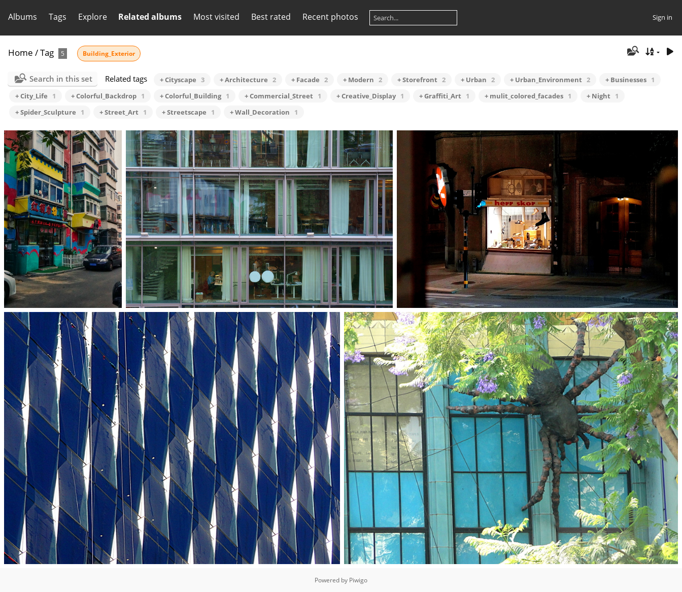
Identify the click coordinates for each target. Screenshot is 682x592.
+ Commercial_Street (283, 95)
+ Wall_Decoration (264, 112)
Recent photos (330, 16)
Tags (57, 16)
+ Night (603, 95)
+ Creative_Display (370, 95)
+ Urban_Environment (550, 79)
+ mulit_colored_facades (528, 95)
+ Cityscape (182, 79)
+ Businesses (630, 79)
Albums (22, 16)
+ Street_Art (123, 112)
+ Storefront (421, 79)
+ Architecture (248, 79)
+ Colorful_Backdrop (108, 95)
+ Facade (309, 79)
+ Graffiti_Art (444, 95)
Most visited (216, 16)
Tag (47, 52)
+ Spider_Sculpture (49, 112)
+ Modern (362, 79)
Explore (92, 16)
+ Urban (478, 79)
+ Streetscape (188, 112)
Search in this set (60, 79)
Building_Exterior (109, 53)
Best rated (271, 16)
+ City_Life (35, 95)
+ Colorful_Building (194, 95)
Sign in (662, 17)
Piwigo (358, 580)
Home (20, 52)
